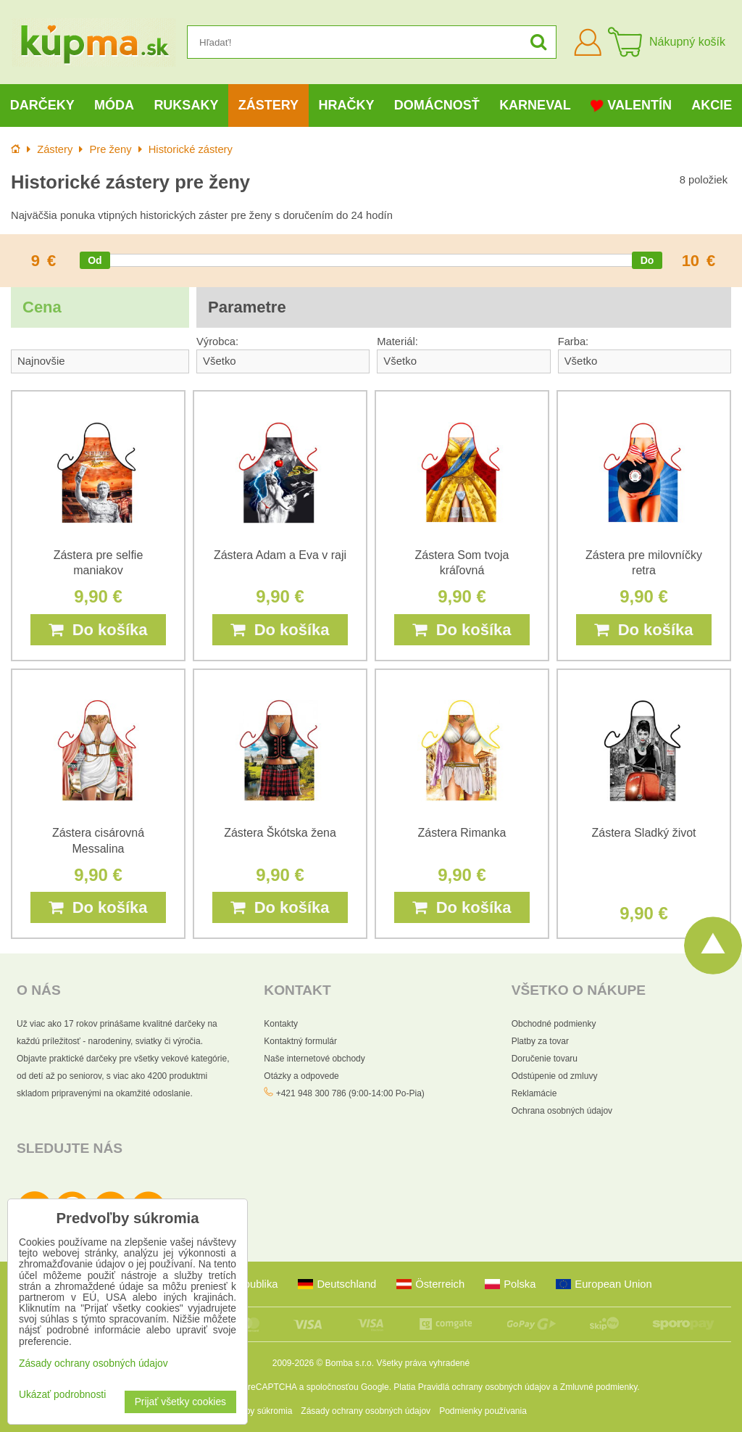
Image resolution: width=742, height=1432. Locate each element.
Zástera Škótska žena (280, 833)
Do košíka (98, 630)
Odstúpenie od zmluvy (555, 1076)
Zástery (268, 105)
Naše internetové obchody (314, 1059)
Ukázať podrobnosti (62, 1394)
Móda (114, 105)
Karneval (535, 105)
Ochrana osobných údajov (562, 1111)
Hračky (346, 105)
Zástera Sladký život (643, 833)
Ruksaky (186, 105)
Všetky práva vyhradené (423, 1363)
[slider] (95, 260)
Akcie (711, 105)
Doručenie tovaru (545, 1059)
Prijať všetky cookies (180, 1401)
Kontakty (281, 1024)
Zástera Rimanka (462, 833)
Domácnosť (437, 105)
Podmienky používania (483, 1411)
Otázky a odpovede (301, 1076)
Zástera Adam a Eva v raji (280, 555)
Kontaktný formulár (300, 1041)
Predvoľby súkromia (253, 1411)
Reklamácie (534, 1093)
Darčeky (42, 105)
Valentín (631, 105)
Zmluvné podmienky (599, 1387)
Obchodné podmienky (554, 1024)
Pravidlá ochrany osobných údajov (484, 1387)
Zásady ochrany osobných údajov (365, 1411)
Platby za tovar (540, 1041)
